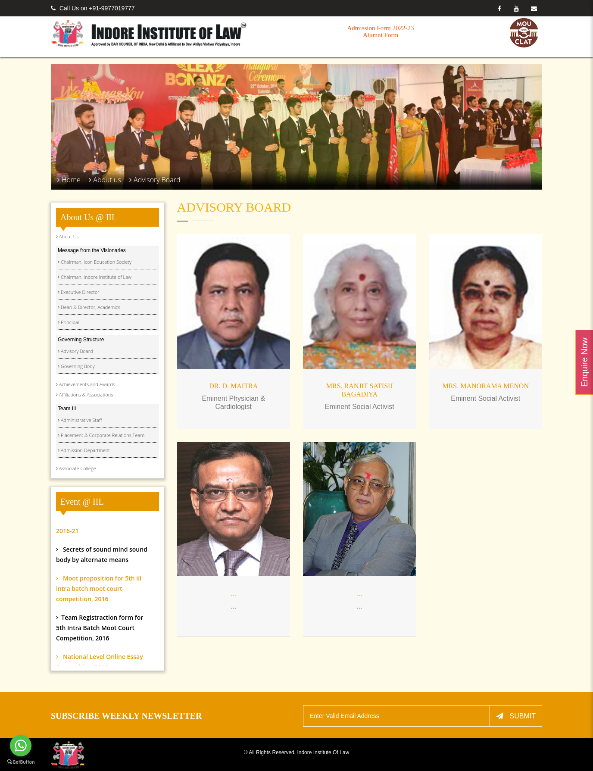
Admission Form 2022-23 (380, 28)
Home (71, 179)
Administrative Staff (81, 420)
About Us (69, 236)
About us (107, 179)
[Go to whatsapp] (20, 745)
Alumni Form (380, 34)
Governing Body (78, 366)
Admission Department (85, 450)
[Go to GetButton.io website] (20, 762)
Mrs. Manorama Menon (485, 386)
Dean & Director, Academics (90, 307)
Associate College (77, 468)
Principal (70, 322)
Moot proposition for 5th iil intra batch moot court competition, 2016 (98, 601)
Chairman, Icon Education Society (96, 262)
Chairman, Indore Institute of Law (96, 277)
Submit (516, 716)
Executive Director (80, 292)
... (233, 593)
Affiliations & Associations (86, 394)
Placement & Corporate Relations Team (102, 435)
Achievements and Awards (87, 384)
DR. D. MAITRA (233, 386)
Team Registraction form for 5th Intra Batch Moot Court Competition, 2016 (99, 640)
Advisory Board (157, 179)
